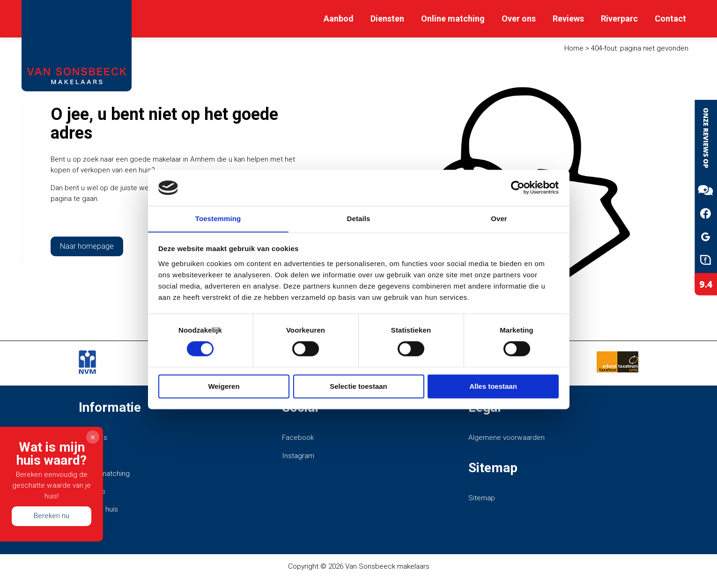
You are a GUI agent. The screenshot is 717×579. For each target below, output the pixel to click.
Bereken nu (51, 516)
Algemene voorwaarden (506, 437)
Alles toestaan (493, 387)
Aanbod (339, 18)
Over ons (519, 18)
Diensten (387, 18)
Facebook (298, 437)
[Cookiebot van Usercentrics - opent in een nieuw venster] (518, 187)
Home (574, 48)
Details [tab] (358, 219)
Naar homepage (87, 246)
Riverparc (619, 18)
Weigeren (223, 387)
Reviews (568, 18)
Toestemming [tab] (218, 219)
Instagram (298, 456)
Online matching (453, 18)
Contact (670, 18)
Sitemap (481, 498)
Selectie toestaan (358, 387)
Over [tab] (499, 219)
